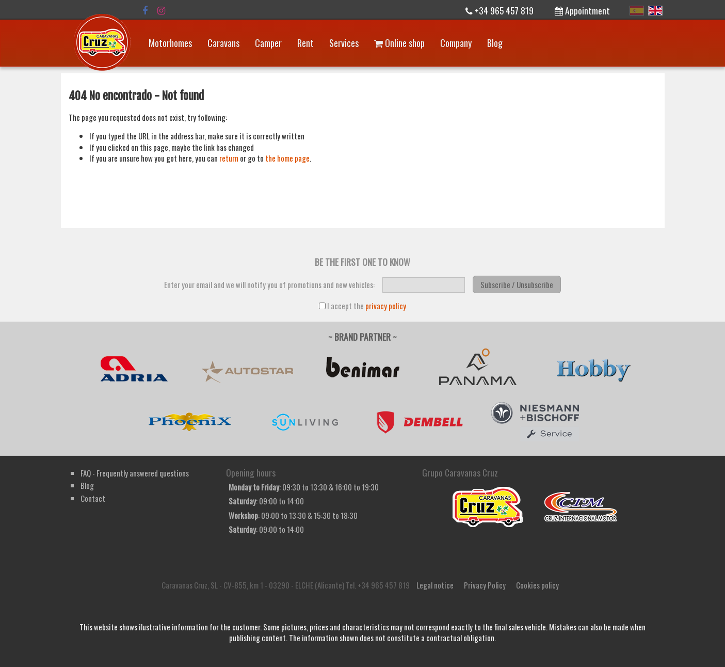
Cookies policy (537, 585)
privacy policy (385, 305)
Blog (495, 43)
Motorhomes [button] (170, 43)
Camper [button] (268, 43)
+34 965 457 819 (499, 10)
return (228, 158)
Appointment (582, 10)
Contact (92, 498)
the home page (287, 158)
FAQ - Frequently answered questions (134, 473)
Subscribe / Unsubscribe (516, 284)
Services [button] (344, 43)
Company (456, 43)
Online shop (399, 43)
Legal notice (435, 585)
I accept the (362, 305)
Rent (305, 43)
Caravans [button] (223, 43)
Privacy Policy (485, 585)
